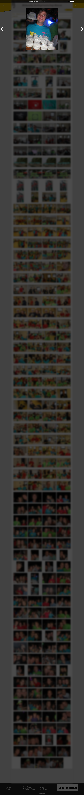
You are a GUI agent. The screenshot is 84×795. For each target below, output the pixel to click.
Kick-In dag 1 (44, 1)
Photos (30, 1)
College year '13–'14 (36, 1)
